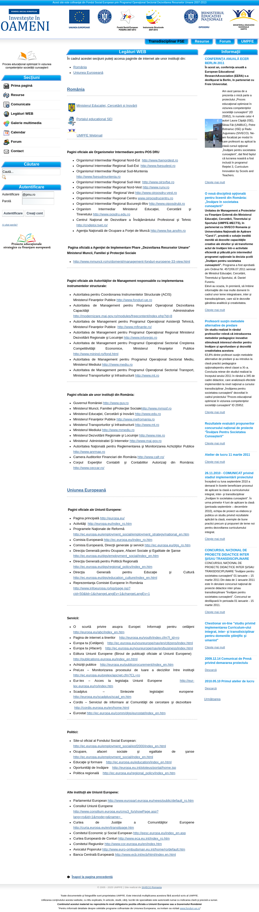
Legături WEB (22, 113)
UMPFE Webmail (89, 135)
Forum (16, 142)
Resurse (17, 95)
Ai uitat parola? (10, 224)
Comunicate (20, 104)
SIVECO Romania (152, 887)
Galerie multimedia (26, 123)
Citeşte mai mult (215, 182)
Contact (17, 151)
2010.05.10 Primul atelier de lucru (229, 681)
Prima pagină (21, 85)
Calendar (18, 132)
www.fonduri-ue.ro (190, 908)
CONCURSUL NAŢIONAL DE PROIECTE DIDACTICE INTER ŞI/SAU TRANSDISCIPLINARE (227, 554)
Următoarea (212, 699)
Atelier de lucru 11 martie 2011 (227, 455)
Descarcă (211, 669)
